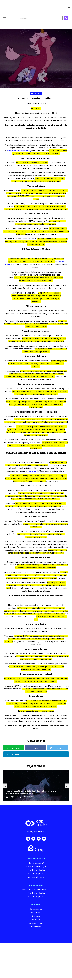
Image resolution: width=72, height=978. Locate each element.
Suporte (36, 919)
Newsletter (36, 912)
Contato (36, 916)
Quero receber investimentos (36, 889)
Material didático (36, 877)
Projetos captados (36, 870)
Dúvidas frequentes (36, 873)
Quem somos (36, 909)
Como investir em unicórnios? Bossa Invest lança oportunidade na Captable (31, 792)
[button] (69, 8)
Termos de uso (36, 923)
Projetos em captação (36, 866)
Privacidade (36, 926)
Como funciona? (36, 863)
